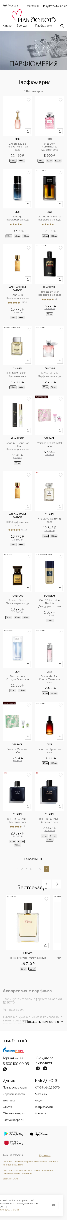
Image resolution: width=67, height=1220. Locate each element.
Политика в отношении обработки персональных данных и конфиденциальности (30, 1163)
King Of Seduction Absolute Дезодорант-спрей (49, 603)
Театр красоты (44, 1107)
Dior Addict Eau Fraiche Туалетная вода (50, 679)
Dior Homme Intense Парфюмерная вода (50, 218)
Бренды (22, 25)
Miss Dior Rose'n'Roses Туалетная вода (49, 146)
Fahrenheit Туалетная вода (50, 751)
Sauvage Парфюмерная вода (17, 218)
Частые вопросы (13, 1120)
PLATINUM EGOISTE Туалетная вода (18, 375)
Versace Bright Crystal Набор (49, 445)
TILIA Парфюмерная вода (18, 524)
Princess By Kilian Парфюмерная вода (49, 293)
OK (53, 1205)
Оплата (7, 1107)
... (35, 869)
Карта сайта (45, 1156)
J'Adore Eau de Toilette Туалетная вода (17, 146)
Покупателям (50, 6)
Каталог (8, 25)
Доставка (9, 1100)
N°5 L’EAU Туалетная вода (50, 520)
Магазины (33, 6)
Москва (10, 6)
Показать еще (33, 859)
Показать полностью (44, 1022)
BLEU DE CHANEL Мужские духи (50, 821)
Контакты (40, 1113)
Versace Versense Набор (18, 751)
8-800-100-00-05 (16, 1064)
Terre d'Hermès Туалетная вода (28, 958)
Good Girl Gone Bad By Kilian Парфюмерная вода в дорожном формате (18, 446)
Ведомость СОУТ (10, 1179)
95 (39, 869)
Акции (39, 1100)
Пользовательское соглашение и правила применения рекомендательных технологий (28, 1172)
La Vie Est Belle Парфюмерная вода (49, 375)
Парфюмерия (43, 25)
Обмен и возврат (14, 1113)
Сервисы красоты (14, 1094)
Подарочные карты (15, 1087)
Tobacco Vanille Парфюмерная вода (17, 602)
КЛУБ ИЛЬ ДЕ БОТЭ (47, 1087)
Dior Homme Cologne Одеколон (17, 678)
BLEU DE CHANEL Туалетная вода (17, 821)
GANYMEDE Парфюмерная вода (17, 297)
